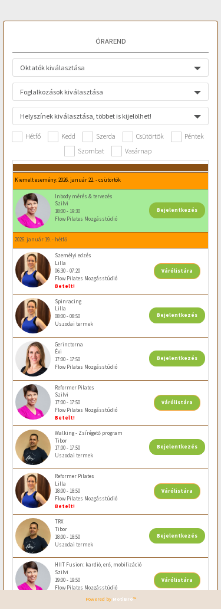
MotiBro (123, 599)
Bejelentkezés (177, 210)
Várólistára (177, 270)
